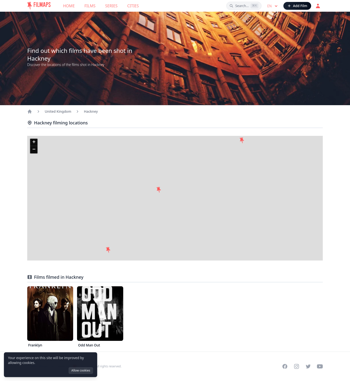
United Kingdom (58, 111)
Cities (133, 6)
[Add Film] (297, 6)
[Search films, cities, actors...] (244, 6)
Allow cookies (80, 370)
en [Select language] (273, 6)
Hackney (91, 111)
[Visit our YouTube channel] (320, 366)
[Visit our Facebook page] (285, 366)
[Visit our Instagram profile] (296, 366)
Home (69, 6)
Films (89, 6)
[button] (242, 140)
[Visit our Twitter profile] (308, 366)
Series (111, 6)
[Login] (318, 6)
